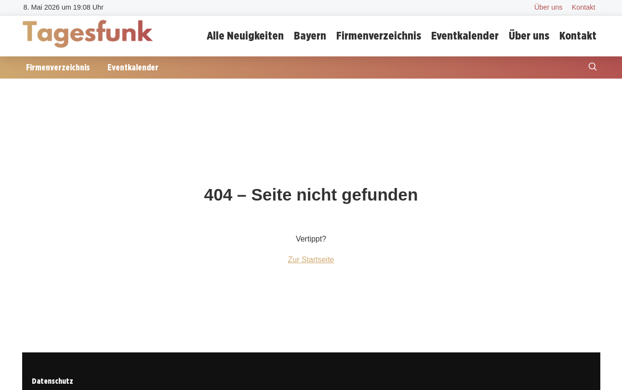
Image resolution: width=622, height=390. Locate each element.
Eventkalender (465, 35)
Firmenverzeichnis (378, 35)
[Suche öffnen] (592, 67)
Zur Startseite (311, 260)
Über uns (548, 7)
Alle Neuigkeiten (245, 35)
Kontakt (584, 7)
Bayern (310, 35)
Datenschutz (52, 381)
